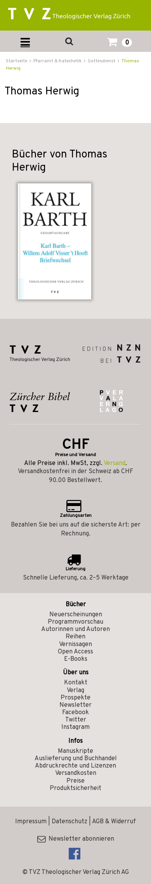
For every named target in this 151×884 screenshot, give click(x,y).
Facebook (75, 712)
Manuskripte (75, 751)
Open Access (75, 652)
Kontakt (75, 683)
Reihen (75, 637)
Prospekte (75, 698)
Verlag (75, 690)
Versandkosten (75, 773)
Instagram (75, 727)
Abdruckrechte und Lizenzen (75, 766)
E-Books (75, 659)
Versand (114, 463)
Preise (75, 781)
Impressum (31, 822)
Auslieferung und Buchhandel (76, 759)
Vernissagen (75, 644)
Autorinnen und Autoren (75, 629)
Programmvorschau (75, 622)
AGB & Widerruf (114, 822)
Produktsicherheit (75, 788)
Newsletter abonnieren (75, 839)
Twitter (75, 720)
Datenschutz (69, 822)
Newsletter (75, 705)
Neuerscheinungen (75, 615)
